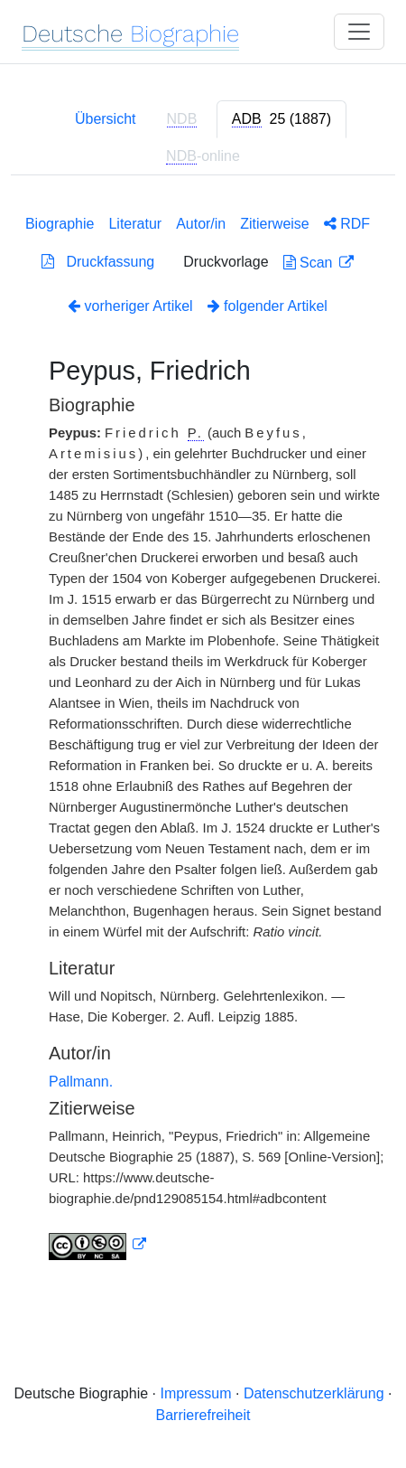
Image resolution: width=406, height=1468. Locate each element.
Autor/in (201, 223)
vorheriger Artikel (130, 306)
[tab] (281, 119)
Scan (310, 262)
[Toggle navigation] (359, 32)
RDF (347, 223)
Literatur (134, 223)
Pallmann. (81, 1081)
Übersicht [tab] (105, 119)
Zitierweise (274, 223)
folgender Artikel (268, 306)
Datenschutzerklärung (314, 1393)
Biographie (60, 223)
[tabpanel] (203, 734)
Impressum (195, 1393)
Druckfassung (98, 261)
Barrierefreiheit (203, 1415)
